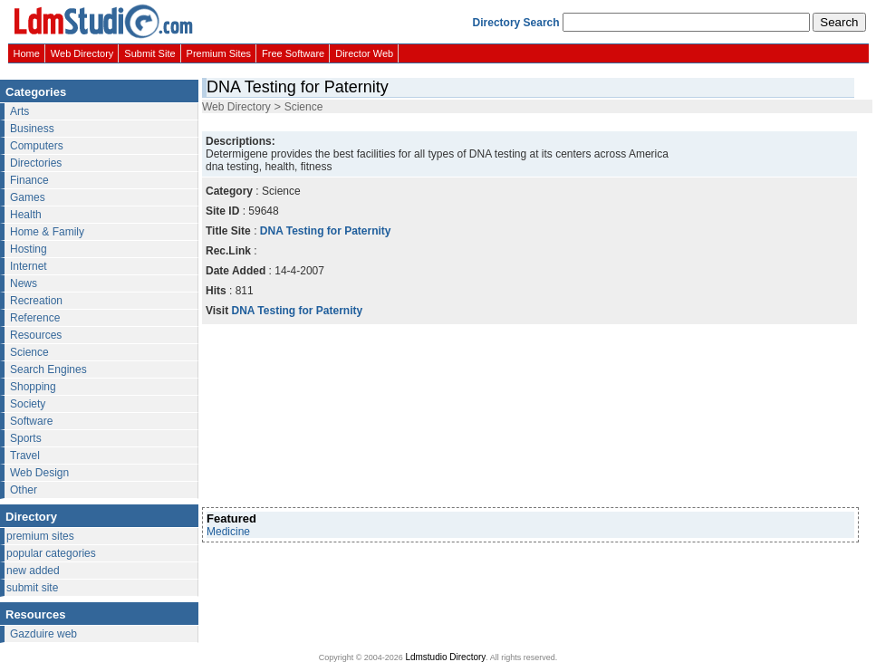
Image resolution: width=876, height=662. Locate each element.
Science (29, 352)
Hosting (28, 249)
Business (32, 128)
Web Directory (82, 53)
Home (27, 53)
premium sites (40, 536)
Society (27, 404)
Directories (36, 163)
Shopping (33, 386)
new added (33, 570)
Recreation (36, 300)
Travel (25, 455)
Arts (19, 111)
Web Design (39, 472)
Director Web (364, 53)
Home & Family (47, 231)
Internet (28, 266)
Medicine (228, 531)
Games (27, 197)
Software (31, 421)
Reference (35, 318)
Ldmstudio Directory (445, 657)
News (23, 283)
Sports (26, 438)
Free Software (293, 53)
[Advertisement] (298, 415)
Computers (36, 145)
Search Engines (48, 369)
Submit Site (149, 53)
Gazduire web (43, 634)
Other (23, 490)
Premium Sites (219, 53)
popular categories (51, 553)
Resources (36, 335)
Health (26, 214)
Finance (29, 180)
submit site (32, 587)
